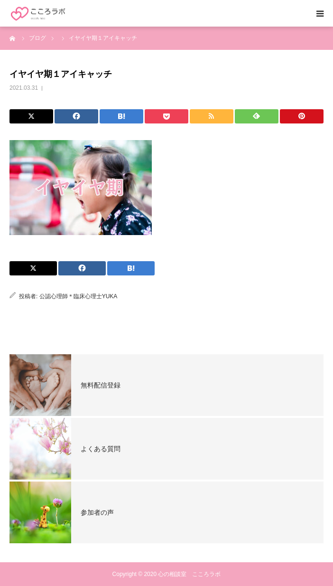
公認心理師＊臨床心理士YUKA (78, 296)
